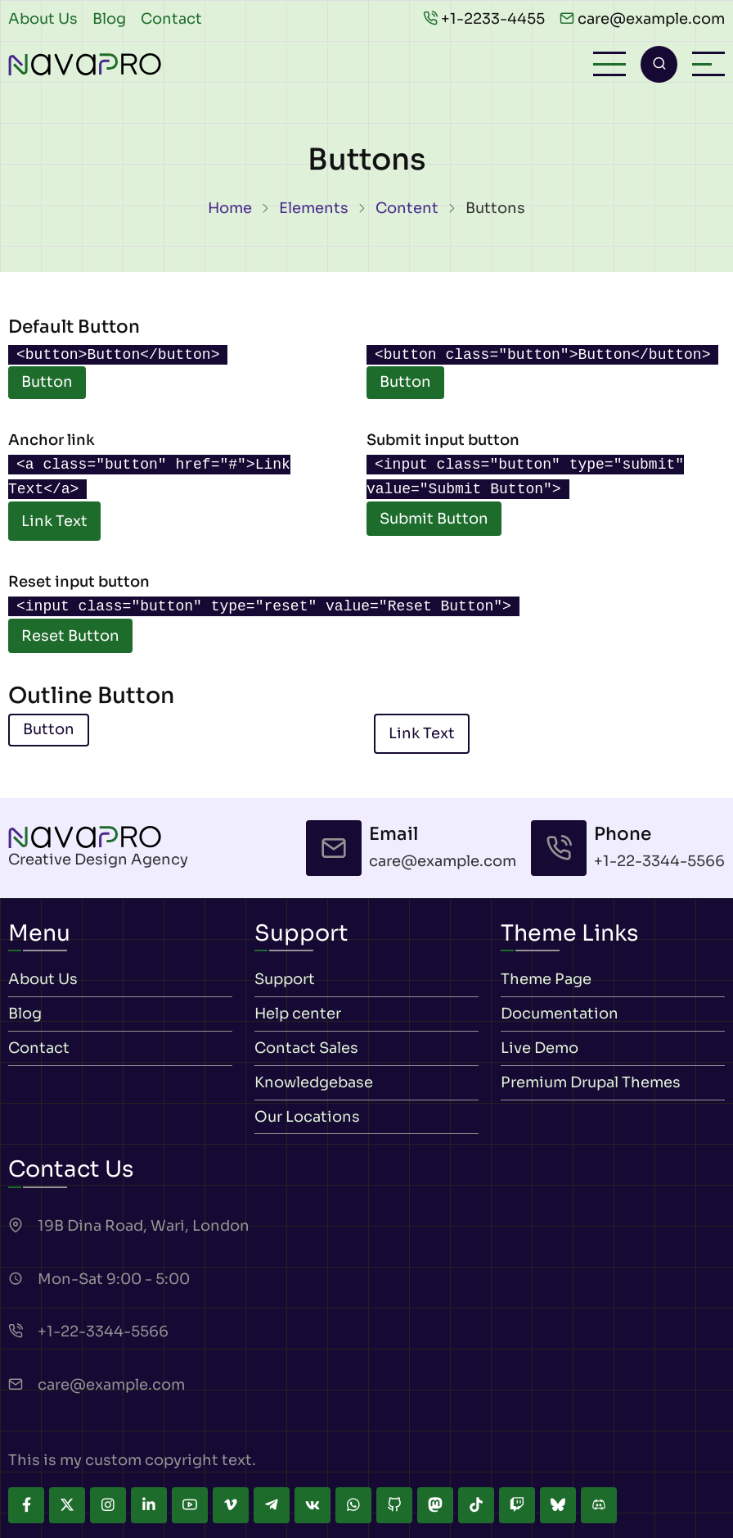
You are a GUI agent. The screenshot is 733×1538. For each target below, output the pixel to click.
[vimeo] (231, 1505)
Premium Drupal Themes (591, 1082)
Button (47, 382)
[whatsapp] (353, 1505)
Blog (109, 19)
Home (230, 208)
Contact (171, 19)
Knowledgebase (313, 1082)
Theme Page (546, 980)
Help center (297, 1014)
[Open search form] (659, 64)
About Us (43, 19)
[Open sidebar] (708, 64)
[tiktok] (476, 1505)
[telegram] (272, 1505)
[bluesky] (558, 1505)
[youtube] (190, 1505)
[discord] (599, 1505)
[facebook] (26, 1505)
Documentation (559, 1014)
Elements (314, 208)
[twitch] (517, 1505)
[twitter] (67, 1505)
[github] (394, 1505)
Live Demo (539, 1048)
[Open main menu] (609, 64)
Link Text (54, 521)
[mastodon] (435, 1505)
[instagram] (108, 1505)
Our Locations (307, 1117)
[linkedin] (149, 1505)
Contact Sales (306, 1048)
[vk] (313, 1505)
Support (284, 980)
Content (406, 208)
